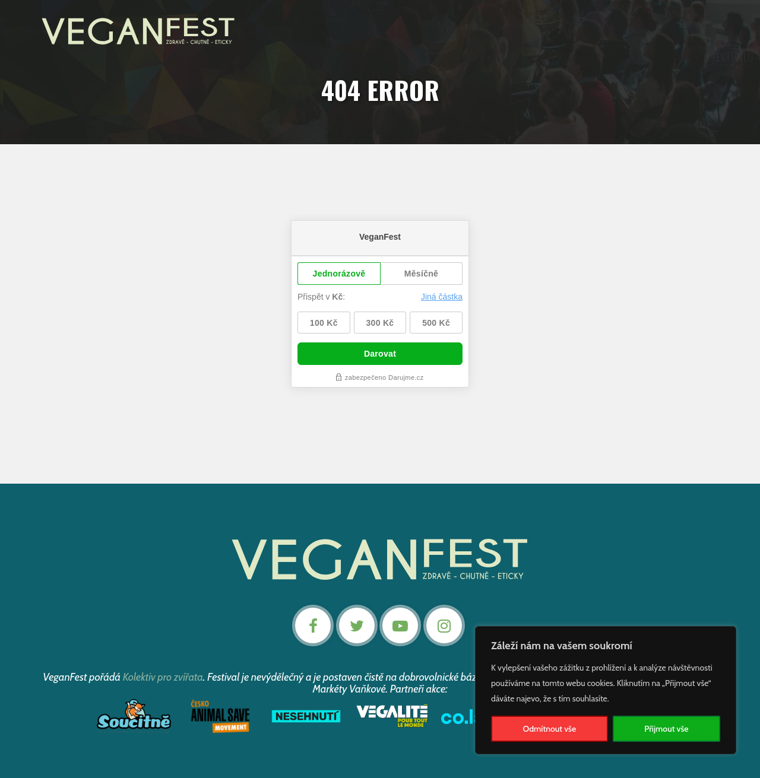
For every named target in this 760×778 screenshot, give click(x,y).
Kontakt (609, 58)
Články (476, 58)
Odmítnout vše (550, 728)
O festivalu (261, 58)
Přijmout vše (666, 728)
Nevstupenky (672, 58)
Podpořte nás (539, 58)
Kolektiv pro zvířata (163, 676)
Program (377, 58)
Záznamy (429, 58)
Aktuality (324, 58)
